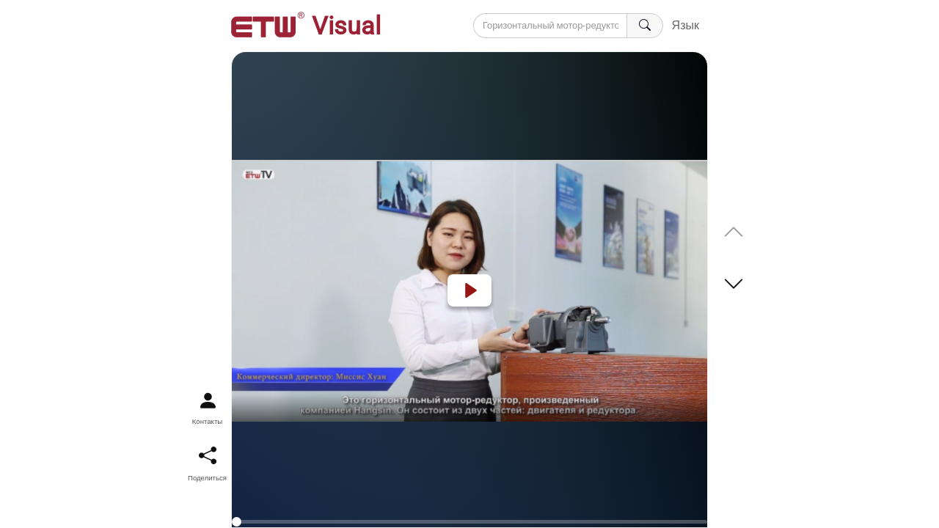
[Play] (469, 290)
